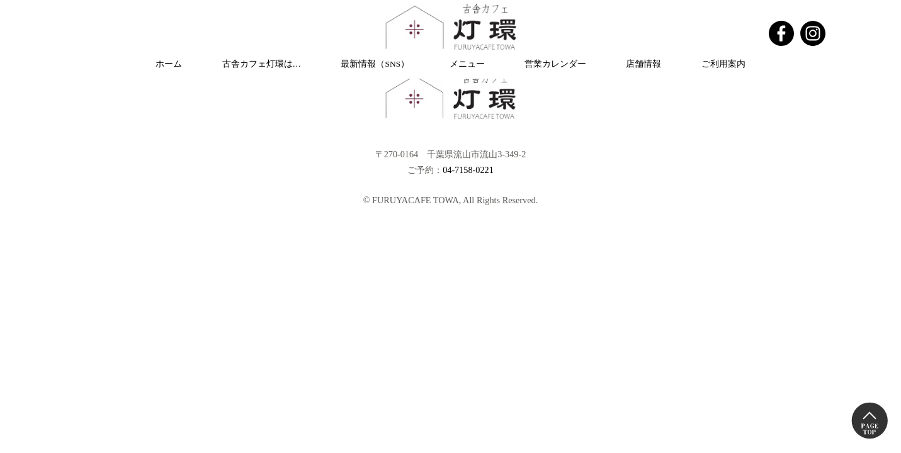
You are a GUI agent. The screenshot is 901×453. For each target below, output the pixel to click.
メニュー (467, 64)
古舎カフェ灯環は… (262, 64)
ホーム (169, 64)
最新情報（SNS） (375, 64)
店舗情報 (643, 64)
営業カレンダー (555, 64)
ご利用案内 (723, 64)
